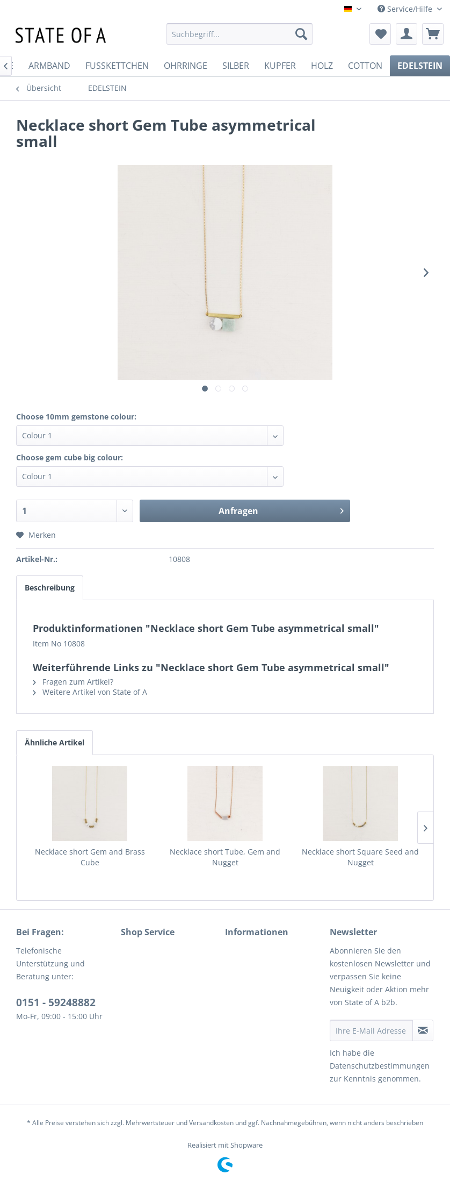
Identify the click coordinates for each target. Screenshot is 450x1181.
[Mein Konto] (406, 34)
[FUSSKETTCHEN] (117, 65)
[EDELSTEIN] (420, 65)
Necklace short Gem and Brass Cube (90, 856)
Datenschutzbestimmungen (380, 1066)
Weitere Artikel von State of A (90, 692)
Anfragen (281, 509)
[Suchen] (301, 34)
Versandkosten (211, 1122)
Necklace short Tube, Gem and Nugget (225, 856)
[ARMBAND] (49, 65)
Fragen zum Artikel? (73, 682)
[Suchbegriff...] (239, 34)
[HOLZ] (321, 65)
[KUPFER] (280, 65)
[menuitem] (239, 34)
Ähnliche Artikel (54, 742)
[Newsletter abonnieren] (422, 1030)
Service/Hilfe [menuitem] (406, 9)
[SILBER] (236, 65)
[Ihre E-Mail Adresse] (371, 1030)
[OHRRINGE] (185, 65)
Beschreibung (50, 587)
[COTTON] (365, 65)
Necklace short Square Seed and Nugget (360, 856)
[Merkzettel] (380, 34)
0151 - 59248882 (56, 1002)
